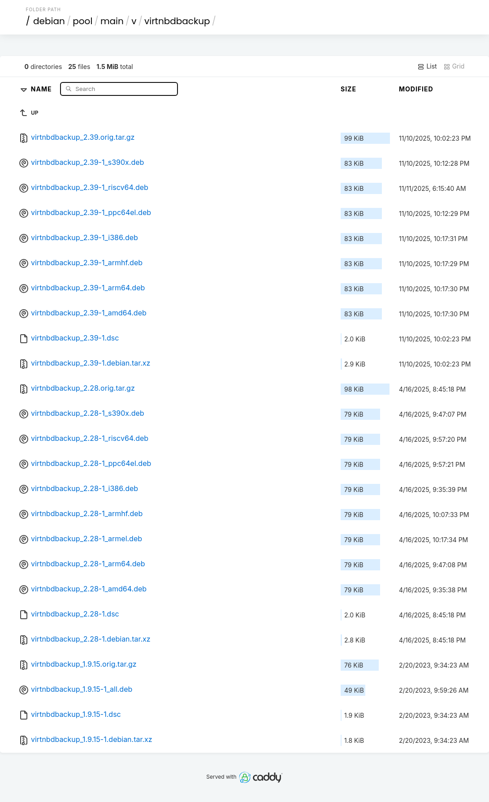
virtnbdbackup (177, 21)
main (112, 21)
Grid (454, 66)
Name (42, 88)
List (427, 66)
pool (82, 21)
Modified (416, 89)
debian (49, 21)
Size (348, 89)
